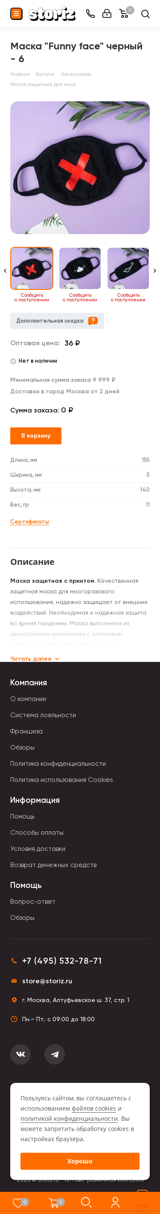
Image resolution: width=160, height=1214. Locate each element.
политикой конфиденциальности (69, 1118)
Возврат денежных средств (53, 865)
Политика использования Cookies (61, 780)
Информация (35, 800)
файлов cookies (94, 1108)
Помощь (22, 816)
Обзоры (22, 747)
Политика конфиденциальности (58, 763)
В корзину (35, 435)
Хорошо (80, 1161)
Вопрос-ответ (32, 901)
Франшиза (26, 731)
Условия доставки (37, 849)
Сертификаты (29, 521)
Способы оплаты (37, 832)
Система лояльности (43, 715)
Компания (28, 682)
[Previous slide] (5, 275)
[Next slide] (155, 275)
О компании (28, 699)
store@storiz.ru (47, 981)
